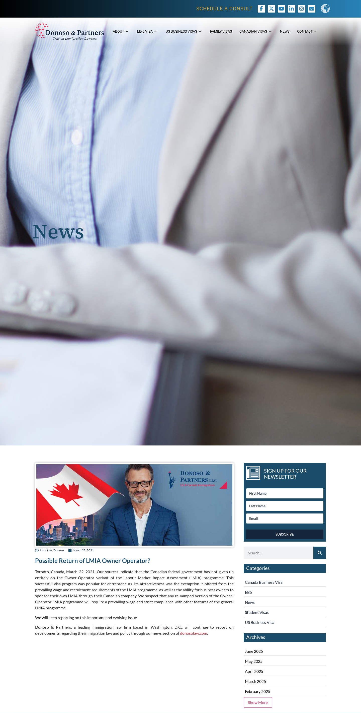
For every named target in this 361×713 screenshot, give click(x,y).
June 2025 (254, 651)
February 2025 (257, 691)
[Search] (319, 553)
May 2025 (253, 661)
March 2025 (255, 681)
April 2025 (254, 671)
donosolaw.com (193, 633)
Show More (258, 702)
